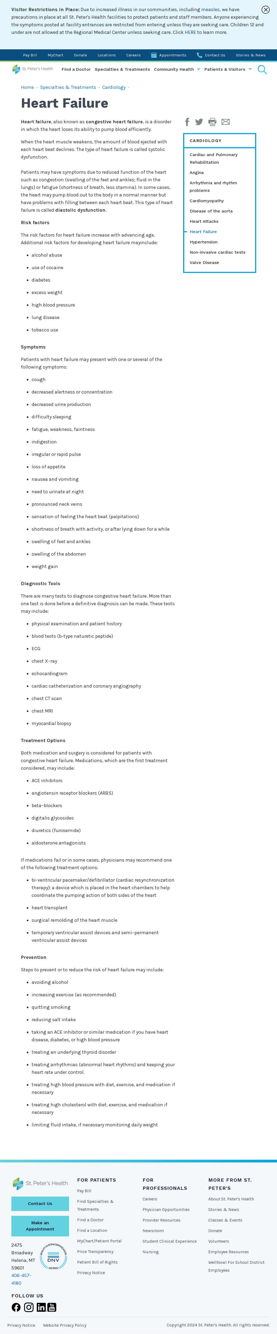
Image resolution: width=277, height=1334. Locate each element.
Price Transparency (95, 1251)
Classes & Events (225, 1220)
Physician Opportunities (166, 1209)
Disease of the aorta (211, 211)
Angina (197, 172)
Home (27, 87)
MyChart (55, 55)
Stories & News (251, 55)
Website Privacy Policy (64, 1325)
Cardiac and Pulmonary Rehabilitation (214, 158)
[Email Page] (228, 124)
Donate (80, 55)
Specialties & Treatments (122, 69)
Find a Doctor (76, 69)
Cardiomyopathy (207, 200)
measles (210, 9)
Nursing (151, 1251)
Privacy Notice (91, 1272)
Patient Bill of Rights (97, 1262)
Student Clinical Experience (170, 1241)
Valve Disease (204, 262)
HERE (190, 32)
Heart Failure (203, 231)
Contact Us (215, 55)
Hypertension (203, 241)
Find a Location (92, 1230)
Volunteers (218, 1241)
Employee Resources (228, 1251)
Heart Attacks (204, 221)
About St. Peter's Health (231, 1198)
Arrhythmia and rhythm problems (213, 186)
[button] (215, 124)
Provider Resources (161, 1220)
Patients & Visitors (225, 69)
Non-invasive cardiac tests (217, 252)
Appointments (172, 55)
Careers (133, 55)
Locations (107, 55)
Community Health (174, 69)
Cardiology (114, 87)
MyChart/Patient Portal (99, 1240)
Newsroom (153, 1230)
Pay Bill (30, 55)
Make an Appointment (40, 1226)
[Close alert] (266, 10)
